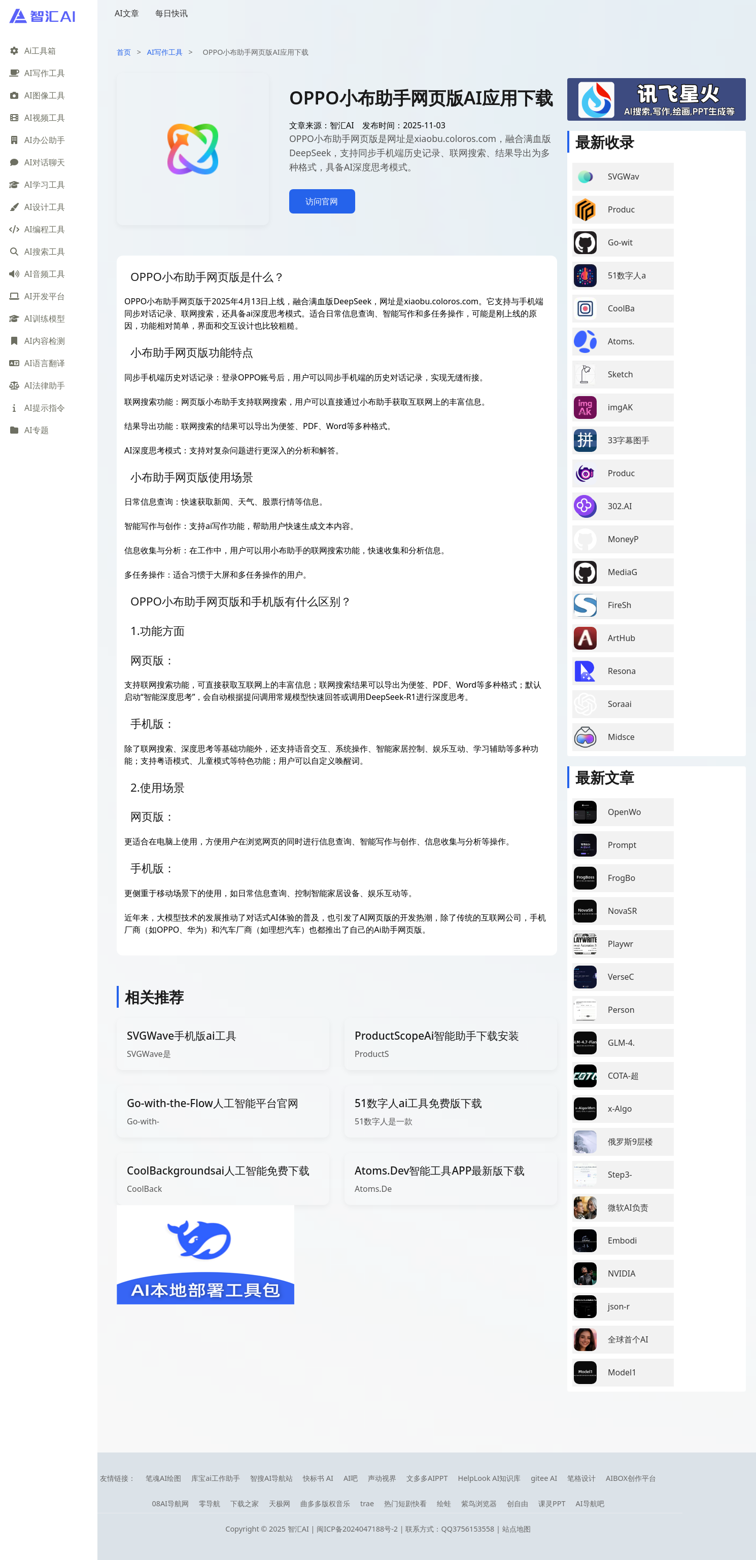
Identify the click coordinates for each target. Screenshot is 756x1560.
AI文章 (127, 13)
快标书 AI (318, 1478)
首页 (124, 52)
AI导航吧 (589, 1503)
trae (367, 1503)
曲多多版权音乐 (325, 1503)
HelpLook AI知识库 (489, 1478)
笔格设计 (581, 1478)
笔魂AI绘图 (163, 1478)
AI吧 (350, 1478)
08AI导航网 (170, 1503)
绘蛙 (444, 1503)
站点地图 (516, 1529)
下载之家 (244, 1503)
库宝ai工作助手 (215, 1478)
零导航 (209, 1503)
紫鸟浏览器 (479, 1503)
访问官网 (321, 201)
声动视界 (382, 1478)
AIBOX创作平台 (631, 1478)
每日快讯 (171, 13)
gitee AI (544, 1478)
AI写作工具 (165, 52)
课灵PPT (551, 1503)
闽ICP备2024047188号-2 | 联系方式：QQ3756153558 (406, 1529)
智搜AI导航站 (271, 1478)
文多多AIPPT (427, 1478)
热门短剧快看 (405, 1503)
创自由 (517, 1503)
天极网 (279, 1503)
